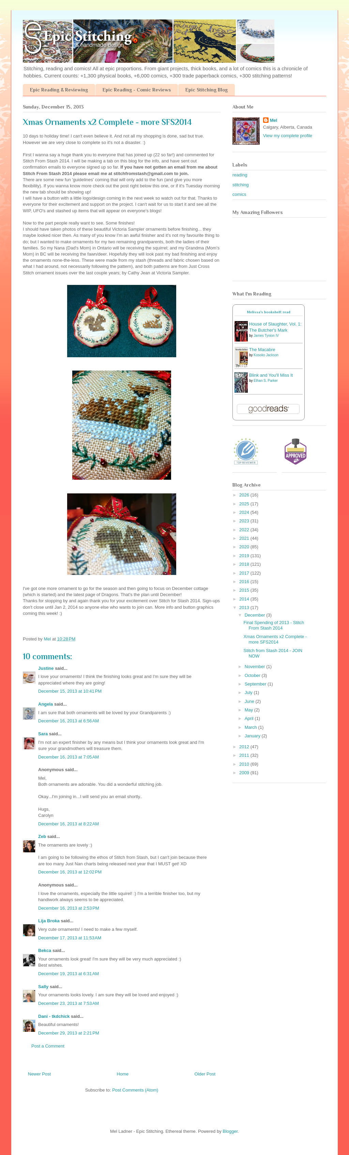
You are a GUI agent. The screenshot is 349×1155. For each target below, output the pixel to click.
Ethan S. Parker (266, 380)
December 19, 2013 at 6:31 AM (68, 973)
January (253, 735)
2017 (245, 573)
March (251, 727)
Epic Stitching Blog (206, 89)
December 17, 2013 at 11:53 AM (69, 937)
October (253, 675)
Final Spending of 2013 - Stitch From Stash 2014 (273, 625)
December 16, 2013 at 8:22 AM (68, 823)
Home (123, 1074)
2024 (245, 512)
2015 (245, 590)
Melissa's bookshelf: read (268, 312)
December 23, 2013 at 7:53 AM (68, 1003)
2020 (245, 546)
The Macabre (262, 349)
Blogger (230, 1131)
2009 (245, 772)
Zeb (42, 836)
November (256, 666)
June (250, 701)
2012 (245, 746)
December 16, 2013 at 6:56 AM (68, 720)
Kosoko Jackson (266, 355)
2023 (245, 520)
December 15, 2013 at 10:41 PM (70, 691)
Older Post (205, 1074)
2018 (245, 564)
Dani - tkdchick (54, 1016)
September (256, 684)
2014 (245, 599)
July (249, 692)
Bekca (44, 950)
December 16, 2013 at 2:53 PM (68, 908)
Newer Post (39, 1074)
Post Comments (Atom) (135, 1090)
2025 (245, 503)
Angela (45, 704)
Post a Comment (47, 1046)
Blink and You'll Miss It (271, 375)
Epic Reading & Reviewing (59, 89)
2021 (245, 538)
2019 (245, 555)
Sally (43, 986)
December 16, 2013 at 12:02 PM (70, 872)
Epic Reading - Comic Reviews (137, 89)
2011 (245, 755)
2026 (245, 494)
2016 (245, 581)
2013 (245, 607)
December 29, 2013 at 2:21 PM (68, 1033)
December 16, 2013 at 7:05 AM (68, 757)
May (249, 709)
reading (239, 174)
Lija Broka (49, 920)
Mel (273, 120)
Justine (46, 668)
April (250, 718)
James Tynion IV (266, 335)
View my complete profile (287, 135)
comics (239, 194)
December (256, 615)
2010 (245, 764)
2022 (245, 529)
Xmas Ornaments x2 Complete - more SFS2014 (275, 639)
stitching (240, 184)
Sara (43, 733)
